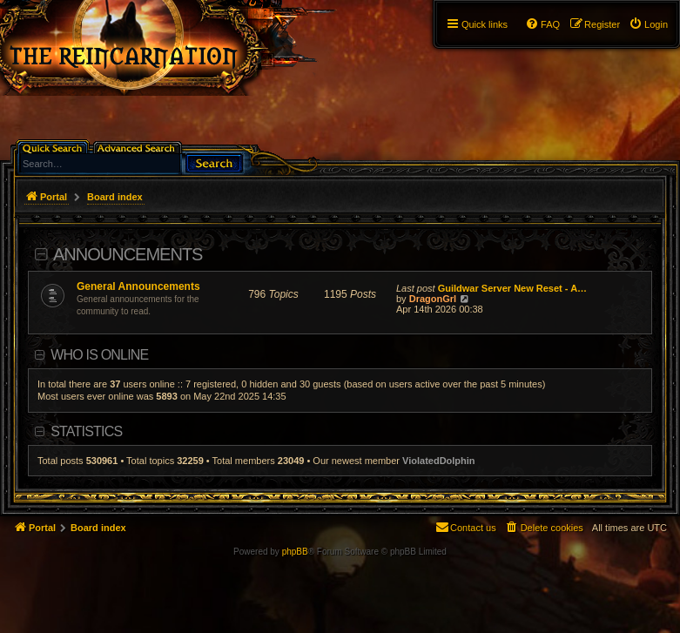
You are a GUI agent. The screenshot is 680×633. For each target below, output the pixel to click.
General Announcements (138, 286)
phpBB (295, 551)
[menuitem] (648, 24)
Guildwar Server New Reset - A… (512, 288)
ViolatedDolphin (438, 460)
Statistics (86, 431)
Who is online (99, 354)
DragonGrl (432, 298)
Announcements (127, 254)
